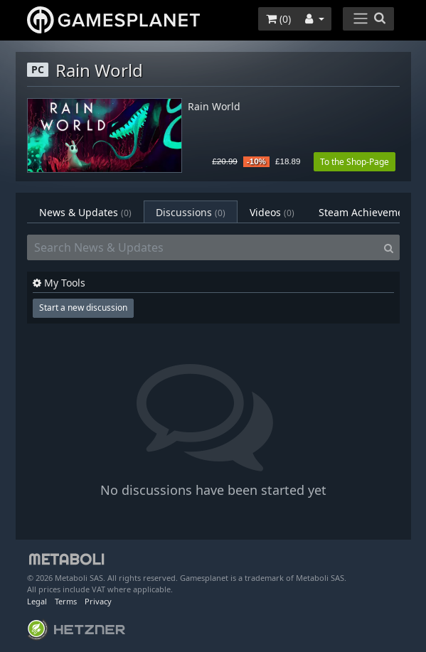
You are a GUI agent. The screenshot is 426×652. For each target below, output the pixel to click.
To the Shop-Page (354, 162)
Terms (66, 601)
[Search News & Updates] (202, 247)
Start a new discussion (83, 307)
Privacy (98, 601)
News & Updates (85, 212)
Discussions (190, 212)
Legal (37, 601)
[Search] (389, 247)
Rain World (214, 107)
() (278, 19)
